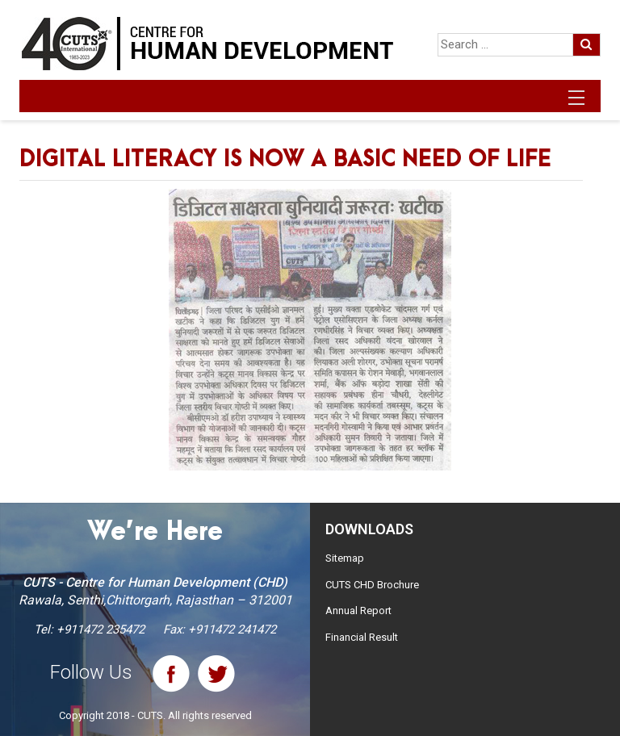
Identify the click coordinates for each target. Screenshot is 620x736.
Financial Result (361, 637)
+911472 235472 (101, 629)
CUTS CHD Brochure (372, 585)
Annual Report (358, 610)
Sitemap (344, 558)
